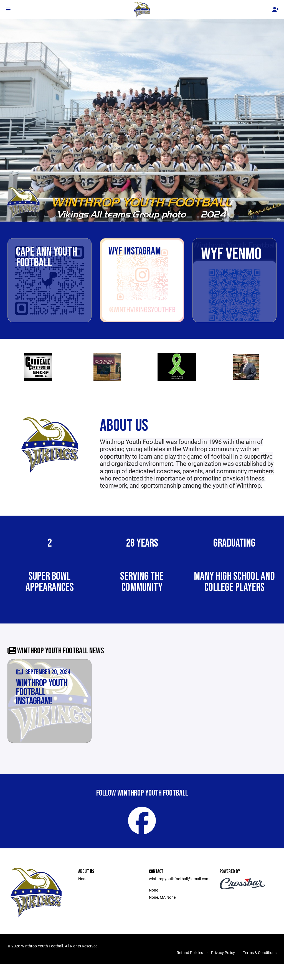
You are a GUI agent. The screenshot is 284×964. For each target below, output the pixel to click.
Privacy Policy (223, 952)
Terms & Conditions (260, 952)
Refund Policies (190, 952)
